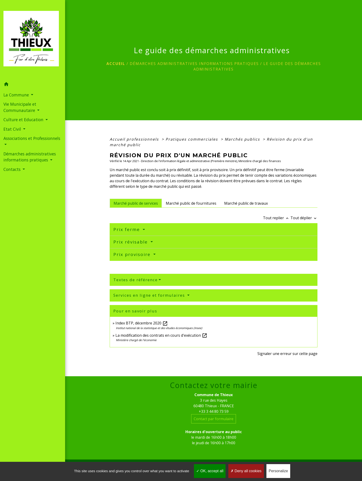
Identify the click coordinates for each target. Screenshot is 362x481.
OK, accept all (209, 471)
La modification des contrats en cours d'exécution (161, 335)
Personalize (278, 471)
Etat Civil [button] (12, 129)
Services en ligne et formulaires (149, 295)
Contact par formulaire (213, 418)
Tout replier (276, 217)
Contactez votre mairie (213, 385)
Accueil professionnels (135, 139)
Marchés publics (243, 139)
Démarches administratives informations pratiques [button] (29, 157)
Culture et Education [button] (24, 119)
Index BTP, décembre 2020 (141, 323)
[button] (32, 85)
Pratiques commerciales (192, 139)
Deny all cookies (246, 471)
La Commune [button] (16, 95)
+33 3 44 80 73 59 (214, 411)
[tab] (136, 203)
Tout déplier (303, 217)
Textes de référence (135, 279)
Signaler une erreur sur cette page (287, 353)
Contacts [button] (12, 169)
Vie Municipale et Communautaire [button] (19, 107)
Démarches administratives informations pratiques (194, 63)
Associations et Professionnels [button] (31, 138)
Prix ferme (127, 229)
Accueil (115, 63)
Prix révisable (131, 242)
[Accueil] (32, 40)
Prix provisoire (132, 254)
